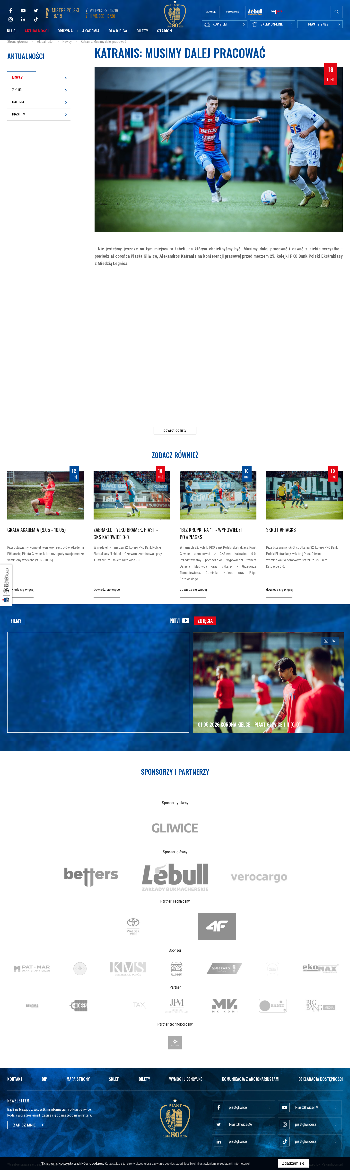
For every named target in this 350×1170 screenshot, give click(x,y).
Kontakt (15, 1079)
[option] (175, 828)
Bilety (142, 31)
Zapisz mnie (27, 1125)
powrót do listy (175, 430)
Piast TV (18, 114)
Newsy (17, 78)
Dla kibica (118, 31)
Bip (44, 1079)
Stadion (164, 31)
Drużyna (65, 31)
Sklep (114, 1079)
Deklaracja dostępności (320, 1079)
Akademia (91, 31)
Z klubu (18, 90)
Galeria (18, 102)
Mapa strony (78, 1079)
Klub (11, 31)
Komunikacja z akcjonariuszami (250, 1079)
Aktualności (37, 31)
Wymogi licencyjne (185, 1079)
